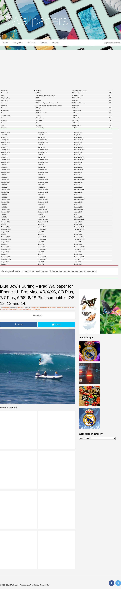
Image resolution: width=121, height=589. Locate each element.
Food (92, 108)
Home (5, 42)
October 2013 (42, 249)
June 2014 (77, 242)
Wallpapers (36, 309)
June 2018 (41, 204)
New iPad (19, 105)
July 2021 (4, 174)
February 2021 (78, 177)
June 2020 (41, 184)
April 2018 (4, 207)
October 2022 (5, 162)
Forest (19, 108)
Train (19, 125)
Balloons (19, 120)
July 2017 (4, 214)
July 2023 (4, 154)
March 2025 (41, 137)
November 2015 (6, 229)
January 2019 (5, 199)
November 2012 (6, 259)
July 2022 (4, 164)
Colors (56, 120)
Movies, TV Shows (92, 103)
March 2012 (78, 264)
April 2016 (41, 224)
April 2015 (41, 234)
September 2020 (43, 182)
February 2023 (78, 157)
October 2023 (5, 152)
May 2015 (4, 234)
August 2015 (5, 232)
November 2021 (79, 169)
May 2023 (77, 154)
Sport (56, 98)
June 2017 (41, 214)
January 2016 (42, 227)
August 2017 (78, 212)
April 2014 (41, 244)
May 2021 (77, 174)
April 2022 (4, 167)
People (92, 113)
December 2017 (43, 209)
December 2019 (43, 189)
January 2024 (5, 149)
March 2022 (41, 167)
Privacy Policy (45, 585)
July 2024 (4, 144)
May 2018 (77, 204)
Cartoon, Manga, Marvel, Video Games (56, 105)
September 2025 (43, 132)
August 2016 (78, 222)
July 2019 (4, 194)
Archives (31, 42)
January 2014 (42, 247)
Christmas (92, 125)
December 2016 (43, 219)
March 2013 (78, 254)
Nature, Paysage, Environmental (56, 103)
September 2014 (79, 239)
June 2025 (41, 135)
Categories (17, 42)
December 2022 (43, 159)
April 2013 (41, 254)
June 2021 (41, 174)
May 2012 (4, 264)
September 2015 (79, 229)
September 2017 (43, 212)
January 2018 (5, 209)
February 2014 (5, 247)
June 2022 (41, 164)
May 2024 (77, 144)
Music (92, 100)
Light (56, 108)
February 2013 (5, 257)
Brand (56, 100)
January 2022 (5, 169)
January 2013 (42, 257)
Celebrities (92, 98)
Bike (92, 128)
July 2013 (41, 252)
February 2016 (5, 227)
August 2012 (5, 262)
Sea (56, 115)
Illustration (92, 118)
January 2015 (42, 237)
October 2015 (42, 229)
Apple (56, 90)
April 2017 (4, 217)
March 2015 (78, 234)
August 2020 (78, 182)
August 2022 (78, 162)
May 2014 (4, 244)
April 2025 (4, 137)
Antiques (19, 128)
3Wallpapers (6, 307)
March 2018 (41, 207)
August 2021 (78, 172)
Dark (19, 95)
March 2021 (41, 177)
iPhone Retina (13, 309)
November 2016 (79, 219)
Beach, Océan (92, 95)
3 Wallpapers (35, 307)
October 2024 (5, 142)
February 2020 (78, 187)
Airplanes (56, 118)
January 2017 (5, 219)
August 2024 (78, 142)
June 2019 (41, 194)
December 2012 (79, 257)
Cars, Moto (19, 100)
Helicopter (56, 128)
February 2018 (78, 207)
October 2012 (42, 259)
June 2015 (77, 232)
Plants (19, 123)
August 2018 (78, 202)
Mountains (92, 110)
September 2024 (43, 142)
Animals (92, 93)
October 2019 (5, 192)
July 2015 (41, 232)
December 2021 (43, 169)
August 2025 (78, 132)
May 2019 (77, 194)
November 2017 (79, 209)
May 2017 (77, 214)
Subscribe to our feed (113, 42)
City (56, 93)
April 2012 (41, 264)
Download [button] (37, 315)
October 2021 (5, 172)
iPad (67, 307)
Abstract (19, 103)
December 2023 (43, 149)
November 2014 (6, 239)
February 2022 (78, 167)
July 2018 (4, 204)
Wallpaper (29, 309)
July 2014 (41, 242)
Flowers (19, 113)
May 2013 (4, 254)
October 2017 (5, 212)
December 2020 (43, 179)
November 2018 (79, 199)
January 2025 (5, 139)
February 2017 (78, 217)
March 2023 (41, 157)
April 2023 (4, 157)
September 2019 (43, 192)
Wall (24, 309)
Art (19, 118)
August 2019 (78, 192)
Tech (56, 123)
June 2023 (41, 154)
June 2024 (41, 144)
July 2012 (41, 262)
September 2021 (43, 172)
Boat (56, 110)
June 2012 (77, 262)
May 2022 (77, 164)
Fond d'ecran (52, 307)
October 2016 (5, 222)
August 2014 (5, 242)
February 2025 (78, 137)
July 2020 (4, 184)
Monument (19, 93)
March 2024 (41, 147)
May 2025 (77, 135)
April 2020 (4, 187)
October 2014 (42, 239)
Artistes (92, 105)
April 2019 (4, 197)
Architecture (19, 110)
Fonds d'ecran (61, 307)
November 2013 (6, 249)
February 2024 (78, 147)
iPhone (72, 307)
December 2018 (43, 199)
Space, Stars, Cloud (92, 90)
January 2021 (5, 179)
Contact (43, 42)
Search (55, 42)
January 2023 (5, 159)
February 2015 (5, 237)
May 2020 (77, 184)
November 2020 (79, 179)
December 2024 (43, 139)
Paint (92, 115)
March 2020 (41, 187)
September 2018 (43, 202)
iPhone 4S (4, 309)
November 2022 (79, 159)
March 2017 (41, 217)
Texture (92, 120)
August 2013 (5, 252)
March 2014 (78, 244)
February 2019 (78, 197)
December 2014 (79, 237)
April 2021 (4, 177)
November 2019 (79, 189)
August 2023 (78, 152)
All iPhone (19, 90)
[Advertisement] (60, 68)
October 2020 (5, 182)
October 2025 (5, 132)
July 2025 (4, 135)
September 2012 (79, 259)
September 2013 (79, 249)
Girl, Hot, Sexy (19, 98)
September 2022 (43, 162)
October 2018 (5, 202)
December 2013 (79, 247)
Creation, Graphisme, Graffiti (56, 95)
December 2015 (79, 227)
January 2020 (5, 189)
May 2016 (4, 224)
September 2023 (43, 152)
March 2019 (41, 197)
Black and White (56, 113)
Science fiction (19, 115)
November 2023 (79, 149)
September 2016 (43, 222)
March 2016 (78, 224)
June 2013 (77, 252)
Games (92, 123)
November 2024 (79, 139)
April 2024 (4, 147)
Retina (20, 309)
